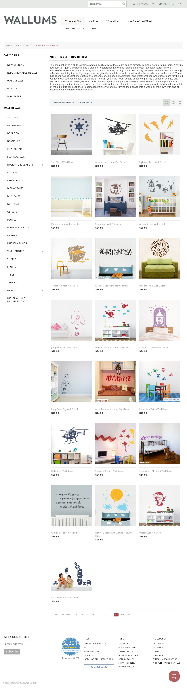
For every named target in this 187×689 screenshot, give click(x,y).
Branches (13, 141)
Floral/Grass (16, 156)
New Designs (15, 65)
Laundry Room (17, 180)
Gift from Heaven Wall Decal (65, 532)
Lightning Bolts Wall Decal (152, 162)
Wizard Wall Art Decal (150, 532)
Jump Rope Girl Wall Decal (64, 347)
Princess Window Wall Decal (153, 347)
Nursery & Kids (17, 243)
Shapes (12, 259)
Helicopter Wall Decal (62, 470)
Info (94, 28)
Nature (12, 235)
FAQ (86, 647)
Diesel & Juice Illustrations (16, 300)
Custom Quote (74, 28)
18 (93, 614)
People (11, 219)
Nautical (13, 204)
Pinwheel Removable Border (65, 223)
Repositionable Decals (22, 72)
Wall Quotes (15, 251)
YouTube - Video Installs (166, 663)
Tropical (13, 282)
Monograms (15, 188)
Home (9, 45)
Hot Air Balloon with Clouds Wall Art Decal (113, 534)
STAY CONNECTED (17, 637)
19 (99, 614)
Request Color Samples (96, 643)
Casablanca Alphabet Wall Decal (155, 470)
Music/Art (14, 196)
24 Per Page (85, 103)
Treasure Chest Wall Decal (64, 285)
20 (104, 614)
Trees (11, 274)
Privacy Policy (126, 666)
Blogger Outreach (129, 655)
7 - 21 (54, 614)
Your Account (91, 651)
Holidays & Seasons (20, 164)
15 (75, 614)
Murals (93, 20)
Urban (11, 290)
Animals (12, 117)
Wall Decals (73, 20)
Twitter (157, 651)
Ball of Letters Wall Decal (152, 285)
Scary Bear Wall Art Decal (108, 223)
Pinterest (158, 655)
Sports (11, 266)
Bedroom (13, 133)
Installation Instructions (98, 659)
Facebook (158, 647)
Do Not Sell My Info (99, 667)
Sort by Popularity (63, 103)
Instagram (159, 643)
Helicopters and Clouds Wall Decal (112, 347)
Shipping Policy (127, 663)
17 (87, 614)
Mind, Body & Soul (19, 227)
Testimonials (126, 651)
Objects (12, 211)
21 (110, 614)
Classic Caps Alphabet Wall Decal (112, 285)
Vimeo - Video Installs (165, 659)
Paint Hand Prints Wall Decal (153, 409)
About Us (123, 643)
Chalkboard (15, 149)
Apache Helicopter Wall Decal (110, 162)
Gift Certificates (127, 647)
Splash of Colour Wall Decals (109, 470)
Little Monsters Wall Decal (64, 597)
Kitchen (12, 172)
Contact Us (90, 655)
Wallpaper (112, 20)
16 (81, 614)
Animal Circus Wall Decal (152, 223)
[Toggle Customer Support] (174, 676)
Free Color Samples (140, 20)
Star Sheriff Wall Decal (62, 162)
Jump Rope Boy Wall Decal (64, 409)
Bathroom (14, 125)
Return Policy (126, 659)
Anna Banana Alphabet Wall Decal (112, 409)
